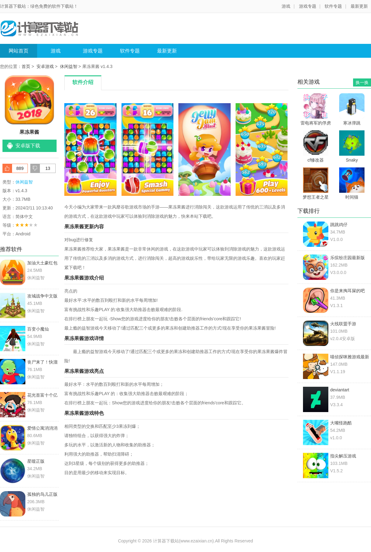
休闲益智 (68, 66)
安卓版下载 (27, 145)
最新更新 (359, 6)
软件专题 (333, 6)
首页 (26, 66)
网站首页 (18, 50)
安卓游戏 (45, 66)
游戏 (286, 6)
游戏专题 (307, 6)
